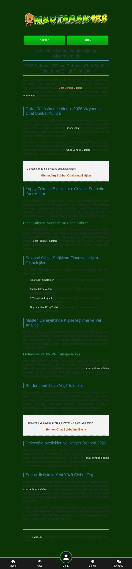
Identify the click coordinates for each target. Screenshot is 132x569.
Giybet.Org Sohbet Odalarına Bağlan (66, 175)
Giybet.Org (73, 128)
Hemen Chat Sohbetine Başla (66, 429)
